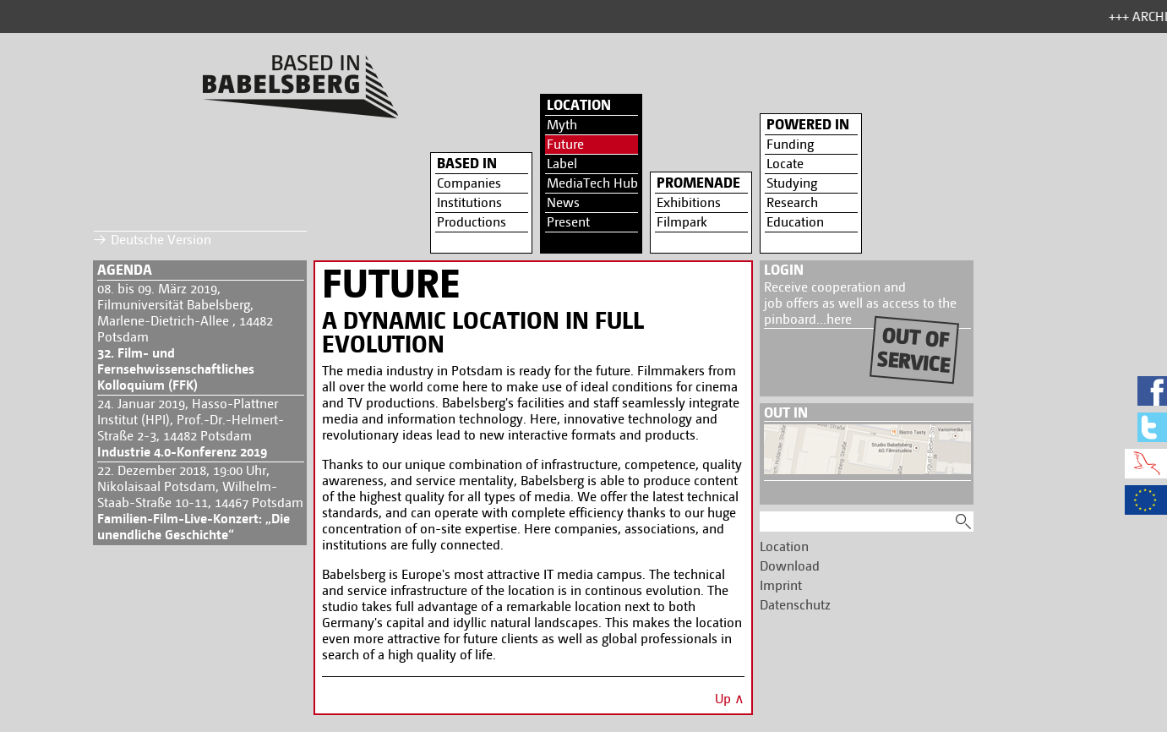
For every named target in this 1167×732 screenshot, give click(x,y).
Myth (562, 125)
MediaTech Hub (592, 183)
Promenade (698, 182)
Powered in (807, 124)
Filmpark (682, 222)
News (563, 202)
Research (792, 202)
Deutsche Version (161, 240)
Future (565, 144)
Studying (791, 183)
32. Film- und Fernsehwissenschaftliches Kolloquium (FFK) (175, 369)
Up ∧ (729, 699)
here (839, 319)
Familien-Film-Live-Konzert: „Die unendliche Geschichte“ (193, 527)
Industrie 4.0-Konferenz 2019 (182, 452)
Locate (785, 164)
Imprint (781, 585)
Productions (471, 222)
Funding (790, 144)
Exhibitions (689, 202)
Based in (467, 163)
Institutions (469, 202)
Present (568, 222)
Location (579, 104)
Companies (469, 183)
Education (795, 222)
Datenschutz (795, 605)
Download (790, 566)
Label (562, 164)
